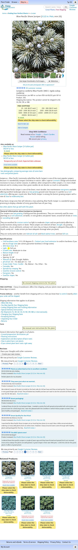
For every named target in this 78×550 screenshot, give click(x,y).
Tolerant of (7, 260)
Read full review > (23, 394)
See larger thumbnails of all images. (32, 81)
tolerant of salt (32, 234)
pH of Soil (6, 262)
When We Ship (6, 303)
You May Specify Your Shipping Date (14, 305)
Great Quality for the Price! (21, 416)
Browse (15, 2)
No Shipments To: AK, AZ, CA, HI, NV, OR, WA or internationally (24, 312)
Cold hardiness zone (10, 241)
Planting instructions (9, 337)
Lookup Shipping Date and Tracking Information (19, 307)
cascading (6, 218)
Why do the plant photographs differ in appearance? (38, 85)
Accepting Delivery (8, 317)
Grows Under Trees (10, 264)
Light (5, 248)
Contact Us (66, 542)
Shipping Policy (43, 542)
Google (38, 134)
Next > (40, 363)
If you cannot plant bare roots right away (16, 343)
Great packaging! (17, 398)
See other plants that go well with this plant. (16, 207)
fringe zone (13, 244)
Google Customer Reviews (27, 358)
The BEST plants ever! (19, 433)
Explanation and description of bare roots (16, 339)
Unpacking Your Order (9, 319)
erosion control (23, 223)
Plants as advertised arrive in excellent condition (29, 369)
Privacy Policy (55, 542)
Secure (32, 137)
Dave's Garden (49, 134)
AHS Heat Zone (8, 246)
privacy (43, 139)
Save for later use (23, 124)
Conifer (21, 264)
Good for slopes (9, 275)
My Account (5, 547)
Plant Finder (5, 2)
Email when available (10, 165)
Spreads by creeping (10, 269)
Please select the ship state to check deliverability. (37, 120)
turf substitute (16, 216)
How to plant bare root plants (12, 341)
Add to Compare (23, 128)
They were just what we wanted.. (23, 381)
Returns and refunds (14, 542)
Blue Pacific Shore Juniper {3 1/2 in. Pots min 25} (29, 373)
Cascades (6, 266)
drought (60, 225)
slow (7, 196)
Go (66, 7)
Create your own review (11, 354)
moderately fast (17, 196)
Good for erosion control (12, 271)
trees (75, 216)
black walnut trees (48, 234)
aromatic (56, 181)
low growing (34, 192)
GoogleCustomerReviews (73, 8)
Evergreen (6, 273)
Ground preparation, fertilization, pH (14, 334)
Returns (4, 321)
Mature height (8, 253)
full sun (65, 234)
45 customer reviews (29, 88)
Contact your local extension (45, 241)
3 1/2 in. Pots (47, 16)
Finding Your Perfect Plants (18, 13)
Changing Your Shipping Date (12, 314)
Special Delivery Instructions (12, 310)
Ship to (24, 2)
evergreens (65, 190)
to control (63, 294)
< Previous (5, 363)
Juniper (33, 13)
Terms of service (29, 542)
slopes (47, 223)
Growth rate (7, 250)
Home (4, 13)
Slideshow (53, 81)
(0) (69, 2)
